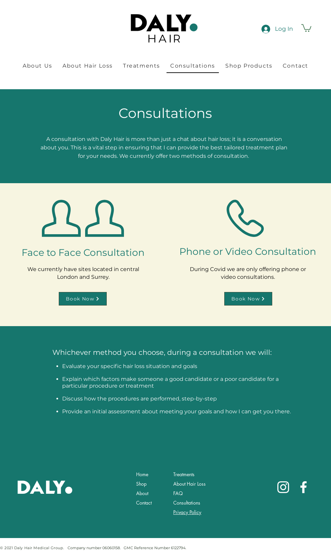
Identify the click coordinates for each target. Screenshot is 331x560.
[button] (306, 27)
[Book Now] (83, 299)
